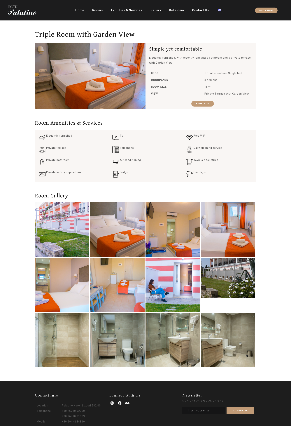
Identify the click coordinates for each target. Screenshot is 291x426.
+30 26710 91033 (73, 416)
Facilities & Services (126, 9)
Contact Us (200, 9)
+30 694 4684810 (73, 421)
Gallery (155, 9)
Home (79, 9)
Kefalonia (176, 9)
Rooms (97, 9)
